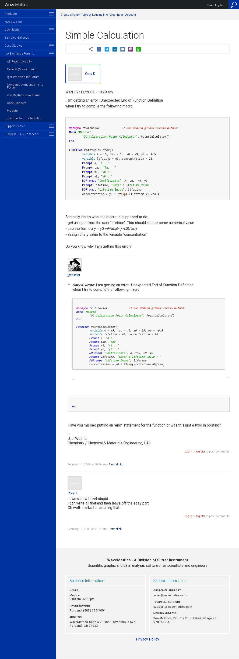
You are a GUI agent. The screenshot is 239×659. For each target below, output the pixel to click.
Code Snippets (17, 103)
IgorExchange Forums (19, 53)
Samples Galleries (17, 37)
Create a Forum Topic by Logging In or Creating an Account (98, 14)
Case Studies (13, 45)
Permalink (115, 464)
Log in (188, 451)
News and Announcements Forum (25, 86)
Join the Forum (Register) (24, 118)
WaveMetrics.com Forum (24, 95)
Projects (12, 110)
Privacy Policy (147, 639)
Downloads (12, 29)
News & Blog (13, 21)
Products (11, 13)
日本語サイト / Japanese (21, 134)
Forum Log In (215, 5)
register (200, 451)
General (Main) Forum (22, 69)
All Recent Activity (19, 61)
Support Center (15, 126)
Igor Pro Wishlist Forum (23, 77)
